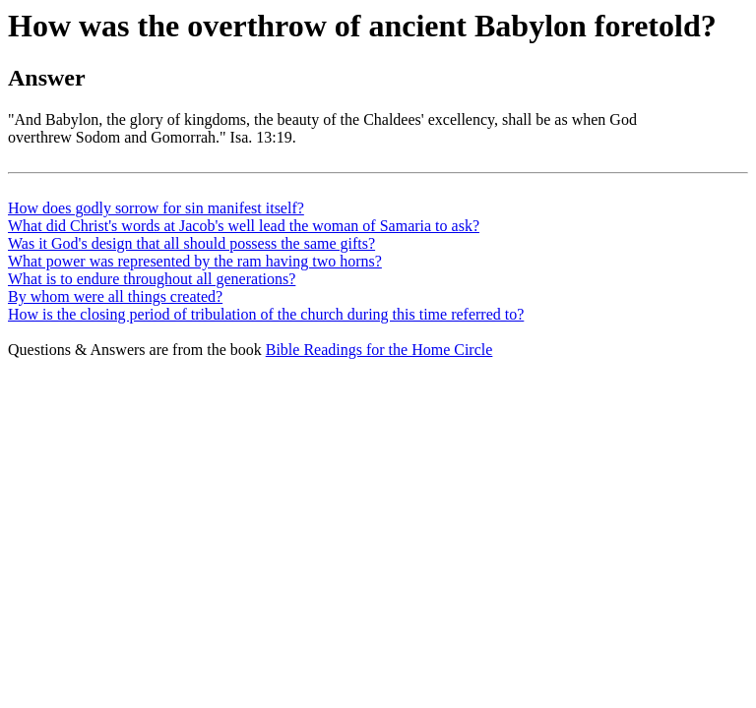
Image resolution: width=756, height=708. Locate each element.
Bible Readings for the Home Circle (379, 349)
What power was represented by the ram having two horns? (195, 261)
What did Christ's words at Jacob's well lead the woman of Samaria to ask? (243, 225)
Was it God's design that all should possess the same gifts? (191, 243)
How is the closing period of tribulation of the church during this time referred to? (266, 314)
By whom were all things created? (115, 296)
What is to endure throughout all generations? (151, 278)
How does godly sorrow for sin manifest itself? (156, 208)
